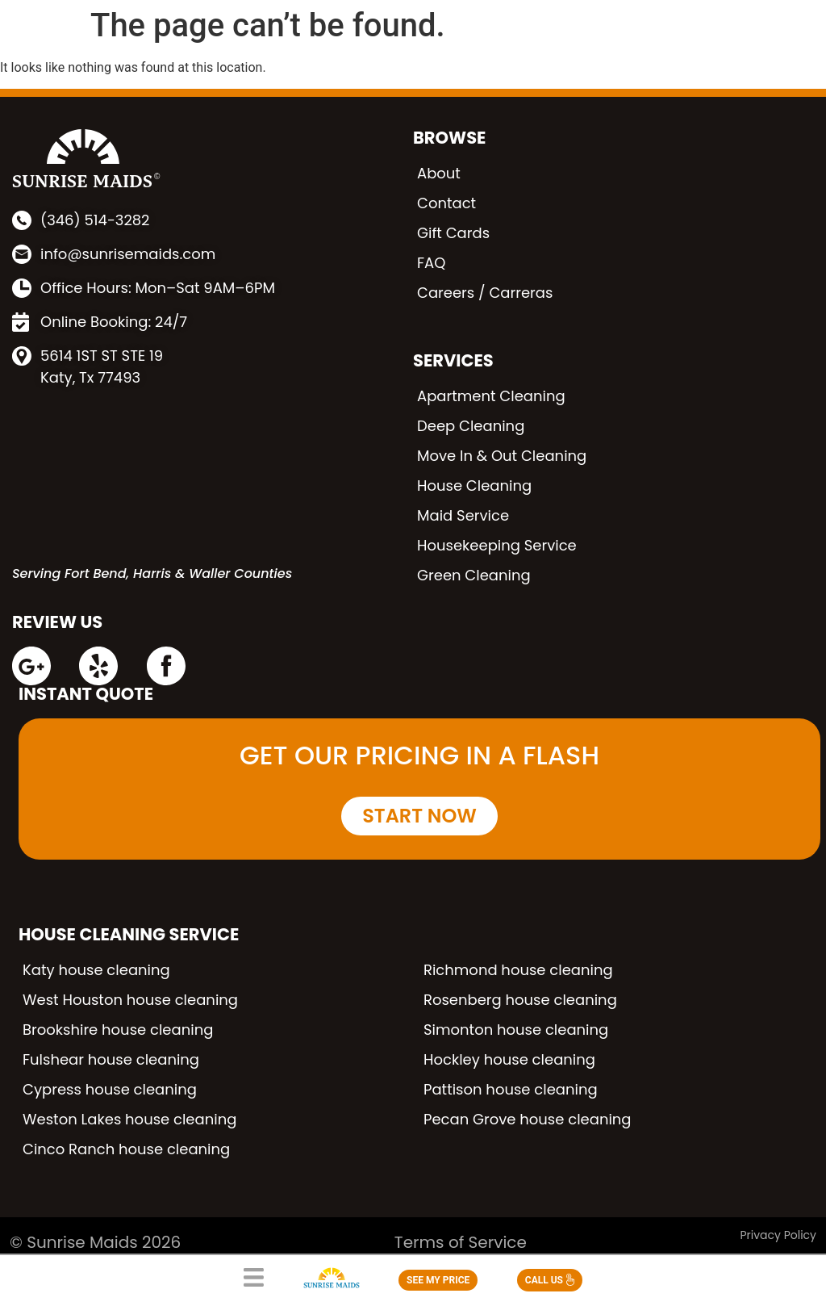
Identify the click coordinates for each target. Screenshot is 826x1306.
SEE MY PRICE (438, 1280)
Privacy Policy (778, 1235)
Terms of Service (460, 1242)
